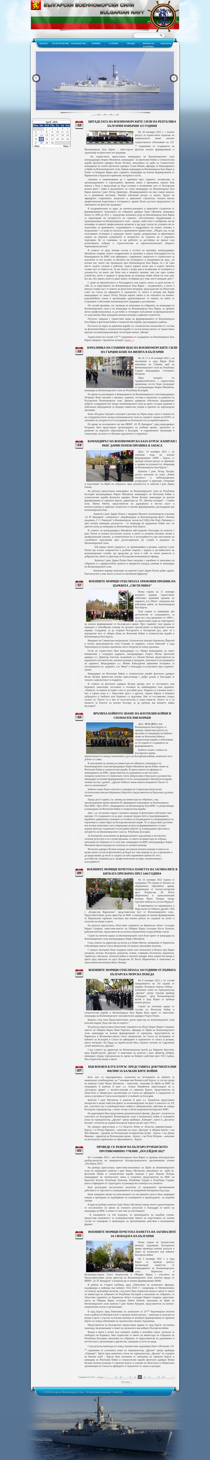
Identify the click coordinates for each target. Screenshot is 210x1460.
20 (121, 1377)
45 (149, 1377)
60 (163, 1377)
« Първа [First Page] (99, 1377)
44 (145, 1377)
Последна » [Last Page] (126, 1382)
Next (174, 78)
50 (159, 1377)
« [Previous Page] (107, 1377)
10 (116, 1377)
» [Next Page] (173, 1377)
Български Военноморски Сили (163, 16)
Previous (36, 78)
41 (130, 1377)
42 (135, 1377)
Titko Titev (129, 1392)
